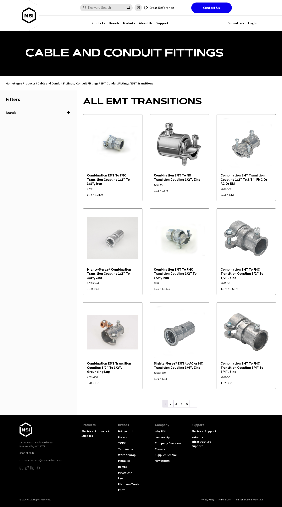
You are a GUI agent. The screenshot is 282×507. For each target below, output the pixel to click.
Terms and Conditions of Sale (248, 499)
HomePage (13, 83)
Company (162, 425)
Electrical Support (203, 431)
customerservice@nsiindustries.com (40, 460)
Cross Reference (161, 7)
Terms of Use (224, 499)
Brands (114, 23)
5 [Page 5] (187, 403)
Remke (122, 467)
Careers (160, 449)
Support (162, 23)
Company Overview (168, 443)
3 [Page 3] (176, 403)
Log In (252, 23)
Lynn (121, 478)
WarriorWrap (127, 455)
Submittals (236, 23)
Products (98, 23)
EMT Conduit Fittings (115, 83)
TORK (122, 443)
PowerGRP (125, 472)
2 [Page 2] (171, 403)
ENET (121, 490)
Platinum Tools (128, 484)
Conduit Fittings (87, 83)
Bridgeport (125, 431)
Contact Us (211, 7)
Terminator (126, 449)
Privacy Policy (207, 499)
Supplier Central (166, 455)
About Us (145, 23)
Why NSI (160, 431)
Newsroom (162, 461)
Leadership (162, 437)
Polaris (123, 437)
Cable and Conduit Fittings (56, 83)
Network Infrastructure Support (201, 441)
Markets (129, 23)
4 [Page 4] (181, 403)
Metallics (124, 461)
